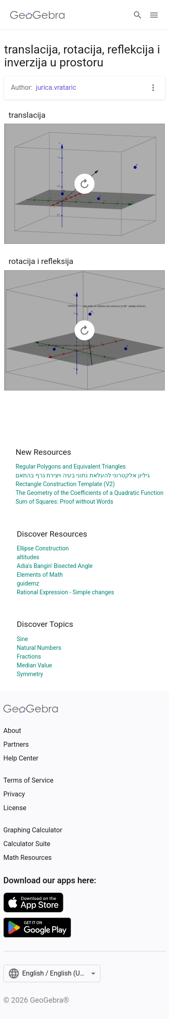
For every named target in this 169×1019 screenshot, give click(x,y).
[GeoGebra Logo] (37, 15)
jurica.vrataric (56, 87)
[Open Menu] (154, 15)
